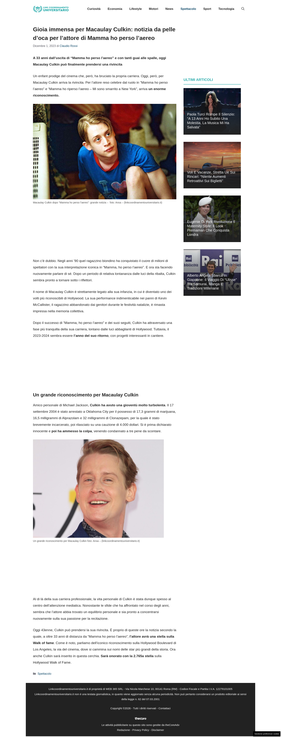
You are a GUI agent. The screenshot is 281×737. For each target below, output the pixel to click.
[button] (243, 9)
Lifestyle (135, 9)
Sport (207, 9)
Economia (115, 9)
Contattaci (164, 708)
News (169, 9)
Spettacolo (188, 9)
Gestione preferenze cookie (266, 734)
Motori (153, 9)
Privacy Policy (140, 729)
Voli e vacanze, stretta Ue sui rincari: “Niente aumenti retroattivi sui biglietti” (211, 176)
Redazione (123, 729)
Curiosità (94, 9)
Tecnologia (226, 9)
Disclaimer (157, 729)
